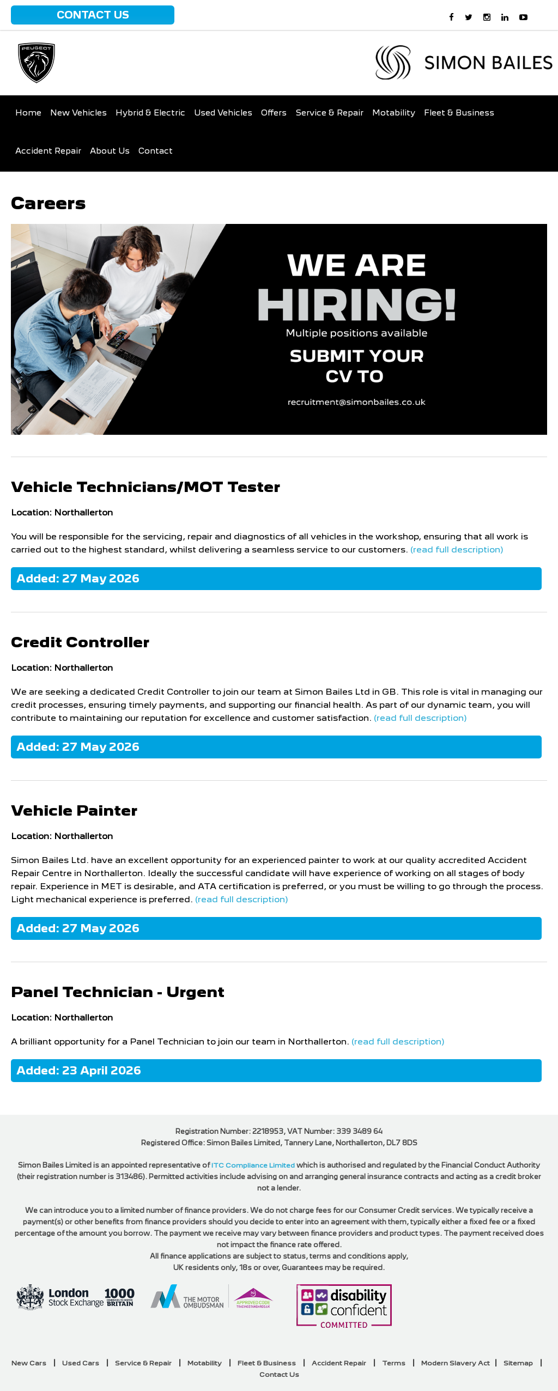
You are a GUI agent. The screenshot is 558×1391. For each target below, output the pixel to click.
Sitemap (518, 1363)
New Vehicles (78, 113)
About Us (110, 151)
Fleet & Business (459, 113)
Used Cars (80, 1363)
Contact (155, 151)
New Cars (28, 1363)
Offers (274, 113)
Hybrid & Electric (150, 113)
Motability (393, 113)
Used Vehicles (223, 113)
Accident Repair (48, 151)
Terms (393, 1363)
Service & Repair (329, 113)
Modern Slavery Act (455, 1363)
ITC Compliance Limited (253, 1165)
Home (28, 113)
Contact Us (93, 15)
